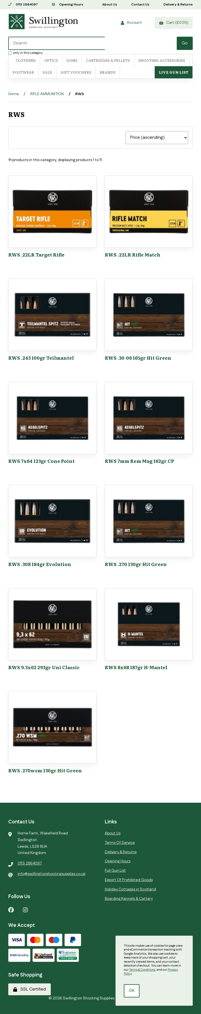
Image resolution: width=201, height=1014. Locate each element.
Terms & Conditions (142, 970)
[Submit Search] (185, 43)
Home (13, 94)
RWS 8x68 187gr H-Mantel (136, 667)
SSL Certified (29, 989)
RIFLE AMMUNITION (47, 94)
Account (131, 22)
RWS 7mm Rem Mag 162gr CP (139, 460)
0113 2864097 (23, 4)
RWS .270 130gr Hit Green (136, 564)
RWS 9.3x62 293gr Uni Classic (44, 667)
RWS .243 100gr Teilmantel (41, 357)
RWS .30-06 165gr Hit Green (138, 357)
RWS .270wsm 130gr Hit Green (45, 770)
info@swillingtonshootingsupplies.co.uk (51, 874)
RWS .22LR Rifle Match (132, 254)
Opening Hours (67, 4)
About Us (109, 4)
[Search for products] (56, 43)
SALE (47, 72)
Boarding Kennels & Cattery (129, 898)
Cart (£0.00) (173, 22)
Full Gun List (115, 870)
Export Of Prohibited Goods (129, 880)
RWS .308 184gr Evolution (39, 564)
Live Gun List (173, 72)
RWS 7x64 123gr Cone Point (41, 460)
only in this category (25, 52)
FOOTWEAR (23, 72)
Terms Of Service (120, 842)
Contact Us (140, 4)
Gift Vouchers (76, 72)
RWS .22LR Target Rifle (36, 254)
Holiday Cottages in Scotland (130, 889)
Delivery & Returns (178, 4)
